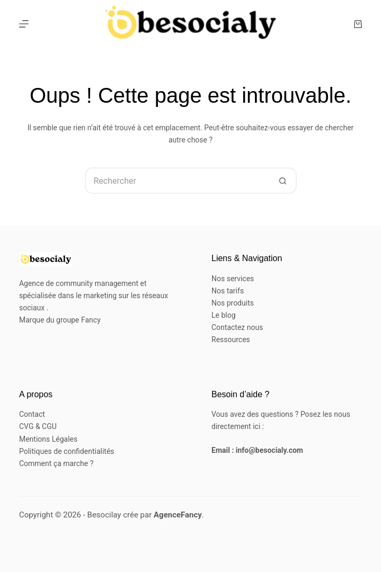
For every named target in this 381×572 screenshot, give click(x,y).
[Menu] (24, 24)
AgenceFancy (178, 515)
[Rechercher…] (177, 180)
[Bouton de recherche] (283, 180)
